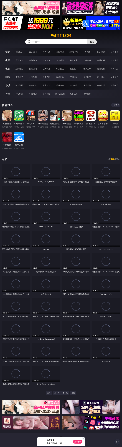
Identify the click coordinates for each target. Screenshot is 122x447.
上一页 (56, 393)
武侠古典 (60, 85)
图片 (7, 77)
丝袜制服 (87, 60)
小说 (7, 85)
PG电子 (19, 52)
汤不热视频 (60, 93)
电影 (7, 68)
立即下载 (77, 442)
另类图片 (114, 77)
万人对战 (46, 52)
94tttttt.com (61, 35)
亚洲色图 (33, 77)
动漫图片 (60, 77)
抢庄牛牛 (114, 52)
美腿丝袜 (74, 77)
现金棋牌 (101, 52)
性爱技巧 (114, 85)
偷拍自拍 (33, 68)
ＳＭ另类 (114, 60)
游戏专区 (60, 52)
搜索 (92, 41)
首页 (49, 393)
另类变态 (114, 68)
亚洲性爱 (19, 68)
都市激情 (19, 85)
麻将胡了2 (73, 52)
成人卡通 (46, 68)
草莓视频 (46, 93)
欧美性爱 (60, 68)
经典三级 (87, 68)
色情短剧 (87, 93)
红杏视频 (74, 93)
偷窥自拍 (19, 77)
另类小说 (87, 85)
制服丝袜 (74, 68)
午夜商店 (33, 93)
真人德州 (33, 52)
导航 (7, 93)
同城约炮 (19, 93)
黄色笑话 (101, 85)
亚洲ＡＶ (19, 60)
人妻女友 (46, 85)
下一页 (65, 393)
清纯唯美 (87, 77)
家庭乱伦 (33, 85)
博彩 (7, 52)
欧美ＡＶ (46, 60)
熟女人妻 (74, 60)
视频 (7, 60)
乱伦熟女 (101, 68)
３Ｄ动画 (60, 60)
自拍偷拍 (33, 60)
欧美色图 (46, 77)
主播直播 (101, 60)
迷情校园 (74, 85)
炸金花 (87, 52)
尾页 (73, 393)
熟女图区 (101, 77)
